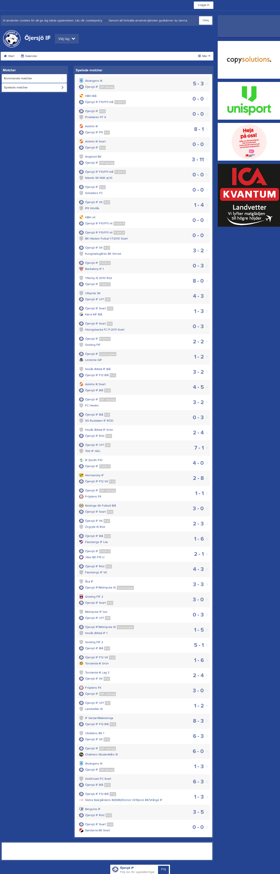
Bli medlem (53, 56)
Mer (204, 56)
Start (9, 56)
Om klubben (158, 56)
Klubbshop (78, 56)
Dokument (132, 56)
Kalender (29, 56)
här (105, 21)
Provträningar (105, 56)
